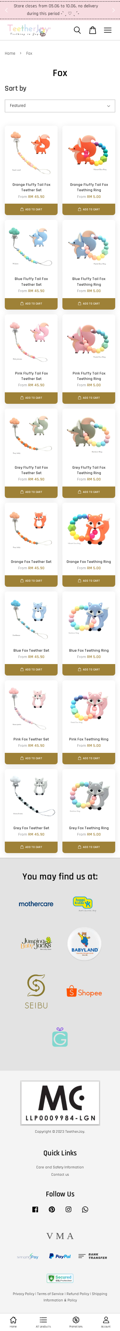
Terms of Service (50, 1294)
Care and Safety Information (60, 1167)
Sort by (16, 88)
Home (10, 53)
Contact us (60, 1174)
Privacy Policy (23, 1294)
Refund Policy (78, 1294)
